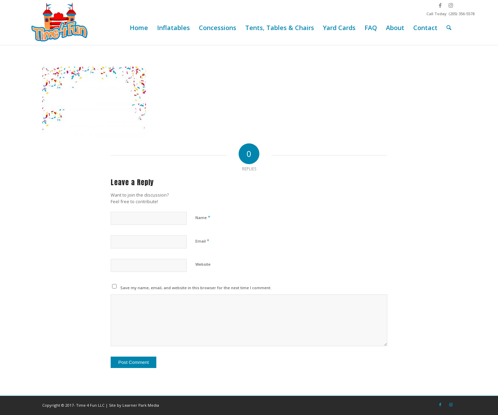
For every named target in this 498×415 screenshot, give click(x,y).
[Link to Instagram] (450, 5)
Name (202, 217)
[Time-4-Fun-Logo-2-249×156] (60, 22)
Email (202, 241)
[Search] (449, 27)
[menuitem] (139, 27)
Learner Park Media (140, 405)
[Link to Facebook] (440, 5)
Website (203, 264)
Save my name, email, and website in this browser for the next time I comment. (195, 287)
